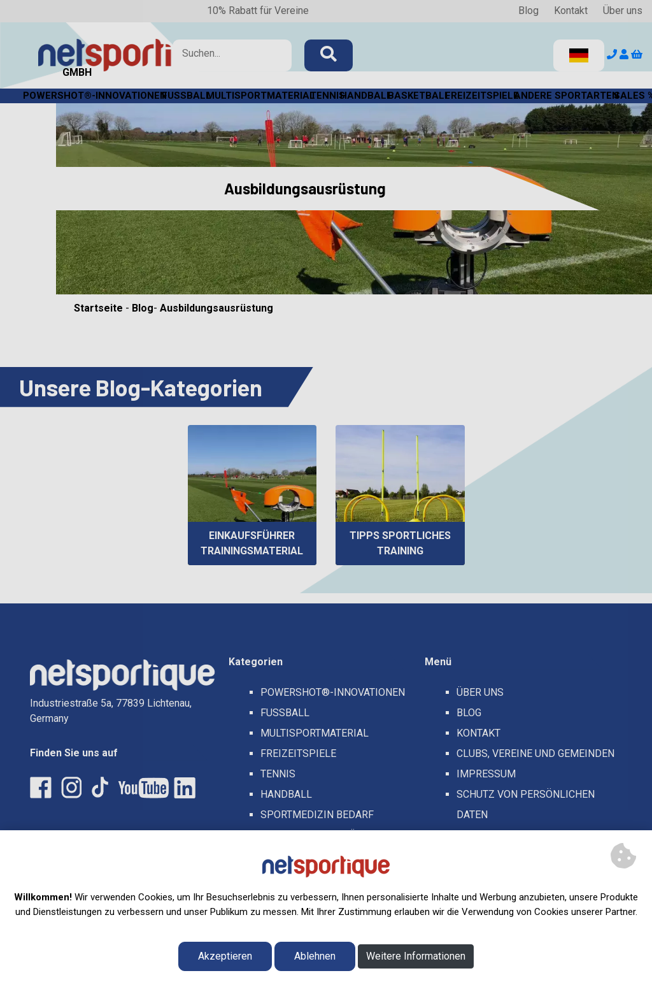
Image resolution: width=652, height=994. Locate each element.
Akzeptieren (225, 956)
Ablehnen (315, 956)
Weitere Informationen (415, 956)
